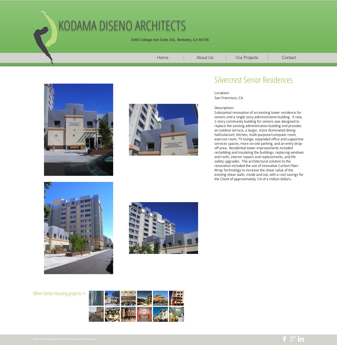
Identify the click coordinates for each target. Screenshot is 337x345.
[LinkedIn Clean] (301, 339)
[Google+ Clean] (293, 339)
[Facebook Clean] (284, 339)
